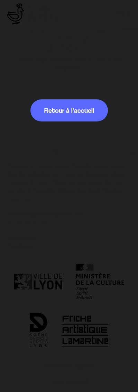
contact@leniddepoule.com (46, 214)
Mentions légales (69, 366)
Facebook (21, 246)
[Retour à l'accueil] (32, 13)
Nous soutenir (69, 381)
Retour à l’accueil (69, 110)
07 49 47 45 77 (27, 222)
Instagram (21, 237)
